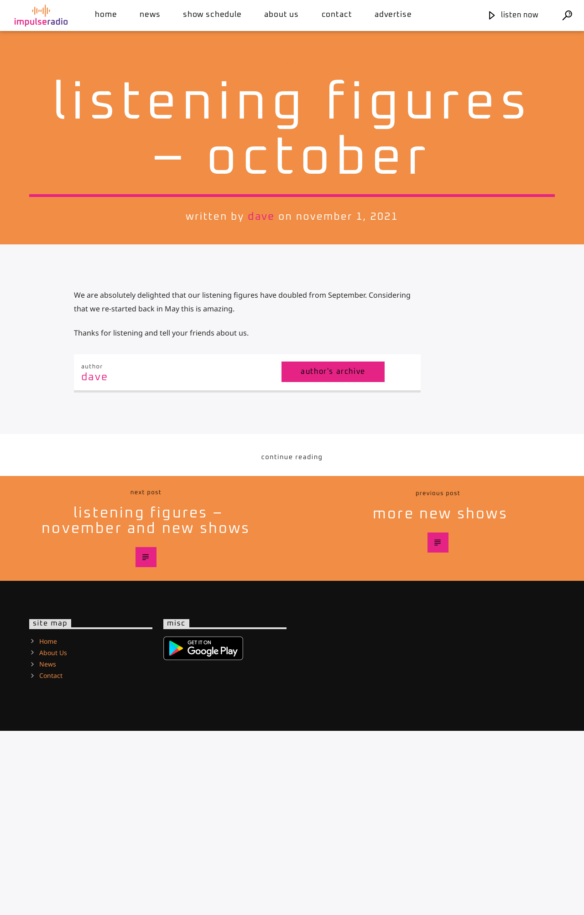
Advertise (393, 15)
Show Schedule (212, 15)
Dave (261, 309)
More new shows (440, 698)
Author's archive (333, 555)
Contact (337, 15)
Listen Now (513, 15)
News (150, 15)
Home (106, 15)
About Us (281, 15)
